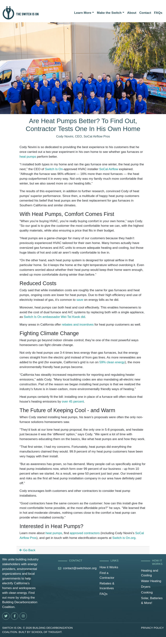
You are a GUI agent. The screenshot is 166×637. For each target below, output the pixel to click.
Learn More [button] (82, 13)
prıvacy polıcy (152, 627)
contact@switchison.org (80, 568)
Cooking (147, 592)
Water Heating (151, 581)
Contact (145, 13)
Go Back (27, 550)
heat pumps (27, 156)
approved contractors (85, 533)
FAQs (158, 13)
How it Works (109, 567)
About (131, 13)
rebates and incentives (78, 324)
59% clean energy (112, 362)
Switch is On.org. (124, 538)
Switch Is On (54, 169)
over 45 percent (73, 401)
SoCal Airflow (108, 169)
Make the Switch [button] (109, 13)
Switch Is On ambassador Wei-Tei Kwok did (54, 317)
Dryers (145, 586)
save (79, 300)
